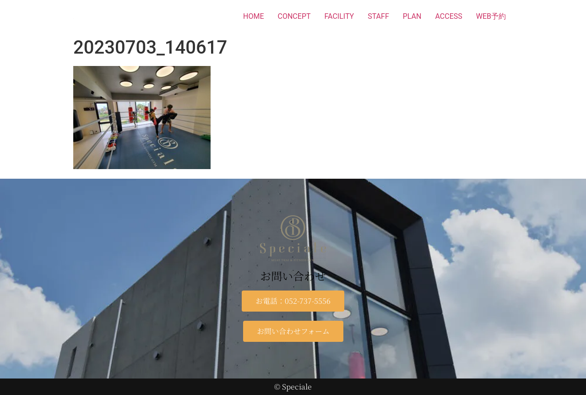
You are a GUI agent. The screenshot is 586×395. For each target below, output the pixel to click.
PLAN (412, 16)
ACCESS (448, 16)
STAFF (378, 16)
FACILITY (339, 16)
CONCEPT (294, 16)
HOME (253, 16)
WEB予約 (491, 16)
